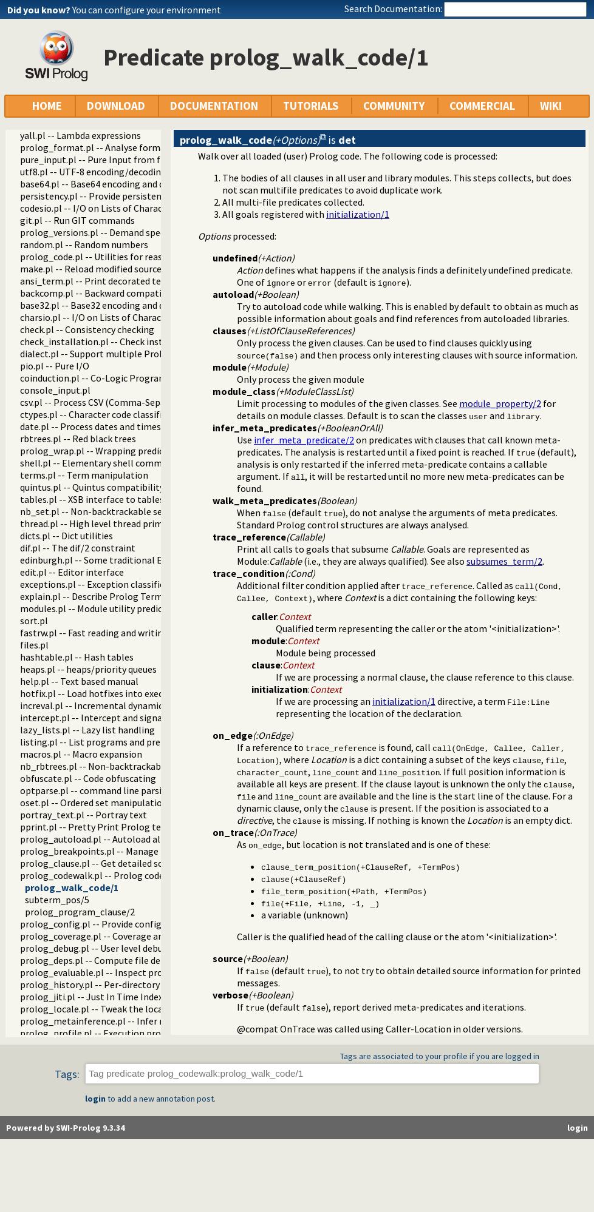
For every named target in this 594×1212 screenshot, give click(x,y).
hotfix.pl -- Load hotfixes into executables (107, 693)
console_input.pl (55, 390)
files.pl (34, 645)
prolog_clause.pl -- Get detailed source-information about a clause (159, 863)
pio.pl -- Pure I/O (54, 366)
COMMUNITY (394, 106)
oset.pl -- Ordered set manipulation (94, 802)
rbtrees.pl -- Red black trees (78, 439)
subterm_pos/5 (57, 900)
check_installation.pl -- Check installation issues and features (148, 341)
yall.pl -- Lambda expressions (80, 135)
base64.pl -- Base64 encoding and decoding (108, 184)
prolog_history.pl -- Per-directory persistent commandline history (158, 984)
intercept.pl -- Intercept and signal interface (112, 718)
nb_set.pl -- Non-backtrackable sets (95, 511)
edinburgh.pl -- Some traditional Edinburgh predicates (132, 560)
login (95, 1098)
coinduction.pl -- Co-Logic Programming (104, 378)
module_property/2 (500, 403)
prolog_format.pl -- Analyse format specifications (125, 147)
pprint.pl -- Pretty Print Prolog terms (98, 827)
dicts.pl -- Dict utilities (66, 536)
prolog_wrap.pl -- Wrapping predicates (101, 451)
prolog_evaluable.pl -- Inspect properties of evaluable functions (153, 972)
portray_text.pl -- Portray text (83, 815)
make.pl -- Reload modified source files (101, 269)
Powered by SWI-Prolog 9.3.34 (65, 1127)
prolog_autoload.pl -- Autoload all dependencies (121, 839)
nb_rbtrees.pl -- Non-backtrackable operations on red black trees (156, 766)
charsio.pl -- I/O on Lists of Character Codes (110, 317)
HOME (47, 106)
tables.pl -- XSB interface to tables (92, 499)
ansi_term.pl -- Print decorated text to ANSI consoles (131, 281)
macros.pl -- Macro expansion (81, 754)
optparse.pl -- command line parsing (96, 790)
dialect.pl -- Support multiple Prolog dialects (114, 354)
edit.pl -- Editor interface (72, 572)
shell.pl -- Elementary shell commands (101, 463)
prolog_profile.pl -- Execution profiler (99, 1033)
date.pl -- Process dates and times (90, 426)
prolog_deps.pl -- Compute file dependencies (113, 960)
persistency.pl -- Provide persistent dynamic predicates (134, 196)
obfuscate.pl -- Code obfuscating (88, 778)
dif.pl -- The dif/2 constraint (77, 548)
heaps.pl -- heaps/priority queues (88, 669)
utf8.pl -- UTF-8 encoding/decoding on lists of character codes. (149, 172)
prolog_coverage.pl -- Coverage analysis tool (113, 936)
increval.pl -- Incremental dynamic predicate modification (140, 705)
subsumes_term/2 (504, 561)
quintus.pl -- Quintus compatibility (92, 487)
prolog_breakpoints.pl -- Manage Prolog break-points (132, 851)
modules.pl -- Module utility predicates (100, 608)
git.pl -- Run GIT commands (77, 220)
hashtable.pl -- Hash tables (77, 657)
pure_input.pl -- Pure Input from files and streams (124, 159)
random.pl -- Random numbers (84, 244)
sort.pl (34, 620)
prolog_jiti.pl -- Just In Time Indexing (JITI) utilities (128, 997)
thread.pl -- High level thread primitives (102, 523)
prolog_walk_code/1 (71, 887)
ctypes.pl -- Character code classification (104, 414)
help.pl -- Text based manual (79, 681)
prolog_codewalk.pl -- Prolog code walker (107, 875)
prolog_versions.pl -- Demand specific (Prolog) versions (135, 232)
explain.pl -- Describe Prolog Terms (93, 596)
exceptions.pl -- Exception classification (103, 584)
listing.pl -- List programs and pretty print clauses (124, 742)
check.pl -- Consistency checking (87, 329)
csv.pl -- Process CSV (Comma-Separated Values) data (130, 402)
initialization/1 (357, 214)
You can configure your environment (146, 10)
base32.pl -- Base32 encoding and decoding (108, 305)
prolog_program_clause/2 (80, 912)
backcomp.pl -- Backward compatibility (101, 293)
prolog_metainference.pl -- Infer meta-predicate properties (145, 1021)
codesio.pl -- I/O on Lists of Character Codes (111, 208)
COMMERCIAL (482, 106)
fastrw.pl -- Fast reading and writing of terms (113, 633)
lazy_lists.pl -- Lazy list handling (87, 730)
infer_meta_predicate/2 (304, 440)
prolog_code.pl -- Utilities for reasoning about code (127, 257)
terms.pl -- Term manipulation (84, 475)
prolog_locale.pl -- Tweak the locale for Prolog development (147, 1009)
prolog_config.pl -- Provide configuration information (133, 924)
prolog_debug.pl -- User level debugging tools (115, 948)
